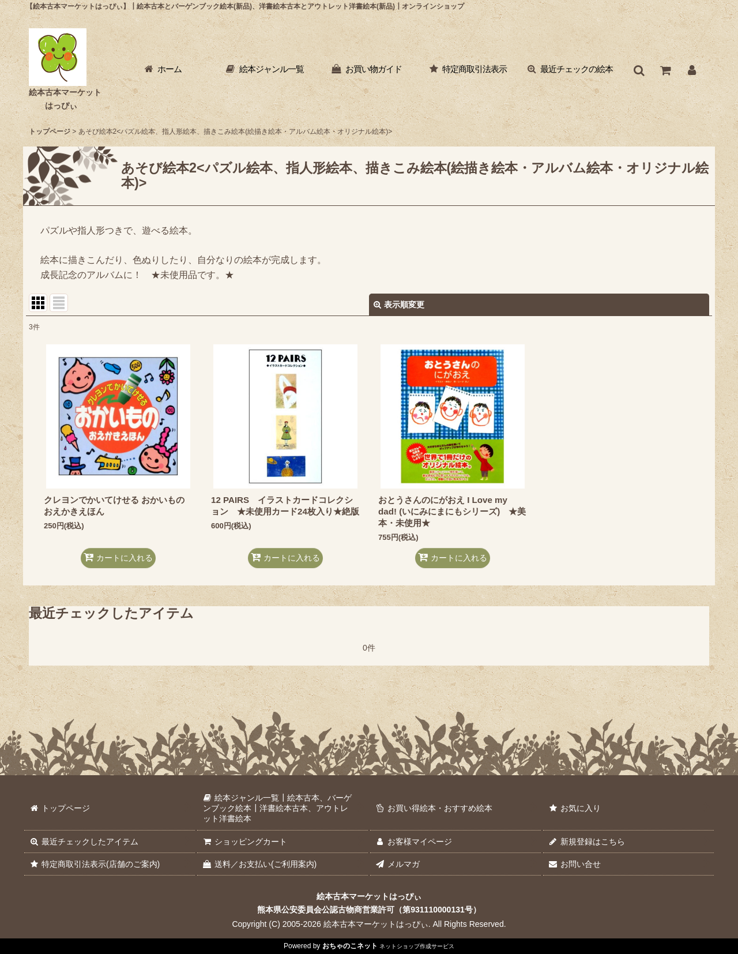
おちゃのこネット (350, 946)
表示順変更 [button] (399, 304)
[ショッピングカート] (665, 70)
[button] (639, 70)
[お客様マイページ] (692, 70)
